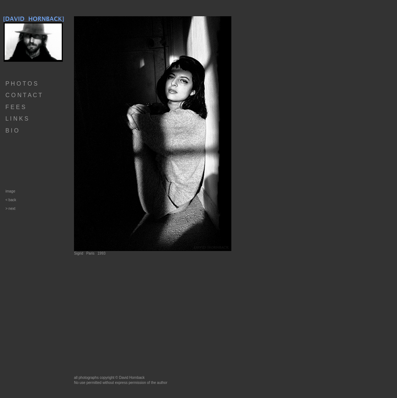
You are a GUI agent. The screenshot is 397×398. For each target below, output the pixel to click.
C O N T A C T (23, 95)
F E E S (15, 107)
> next (10, 209)
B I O (11, 130)
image (10, 191)
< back (10, 200)
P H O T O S (21, 84)
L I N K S (16, 119)
